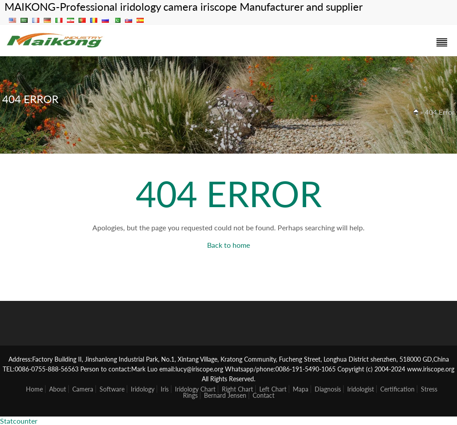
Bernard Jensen (225, 395)
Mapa (300, 389)
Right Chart (237, 389)
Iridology (142, 389)
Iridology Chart (195, 389)
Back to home (228, 245)
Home (34, 389)
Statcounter (18, 421)
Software (112, 389)
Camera (82, 389)
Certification (397, 389)
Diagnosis (328, 389)
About (57, 389)
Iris (165, 389)
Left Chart (273, 389)
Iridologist (360, 389)
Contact (263, 395)
